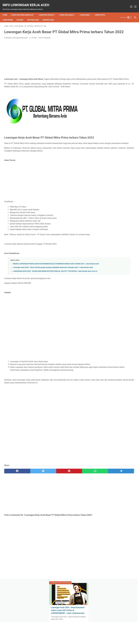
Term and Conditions (101, 613)
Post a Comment (44, 41)
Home (6, 11)
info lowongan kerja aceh (27, 2)
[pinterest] (48, 497)
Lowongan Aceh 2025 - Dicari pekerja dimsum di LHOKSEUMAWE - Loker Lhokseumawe (117, 176)
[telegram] (83, 497)
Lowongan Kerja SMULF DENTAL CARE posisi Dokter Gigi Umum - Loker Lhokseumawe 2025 (116, 235)
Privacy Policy (87, 613)
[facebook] (13, 497)
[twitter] (30, 497)
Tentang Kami (49, 16)
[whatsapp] (65, 497)
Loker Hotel (9, 16)
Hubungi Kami (64, 16)
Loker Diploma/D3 (48, 11)
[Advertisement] (48, 61)
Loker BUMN (23, 16)
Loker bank (86, 11)
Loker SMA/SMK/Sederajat (23, 11)
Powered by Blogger (117, 252)
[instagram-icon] (129, 4)
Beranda (33, 613)
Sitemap (35, 16)
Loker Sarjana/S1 (68, 11)
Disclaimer (75, 613)
